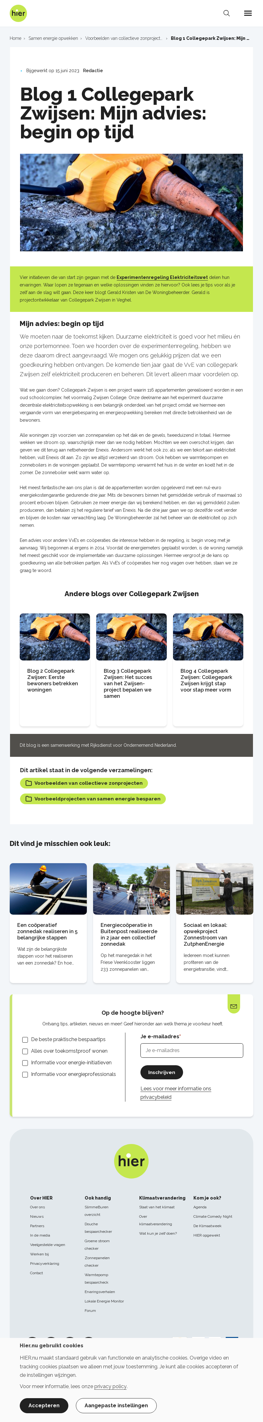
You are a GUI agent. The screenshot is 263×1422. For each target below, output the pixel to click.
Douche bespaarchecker (98, 1228)
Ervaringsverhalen (100, 1292)
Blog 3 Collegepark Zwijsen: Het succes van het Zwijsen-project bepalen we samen (128, 683)
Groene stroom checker (97, 1245)
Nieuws (37, 1216)
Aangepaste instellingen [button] (116, 1406)
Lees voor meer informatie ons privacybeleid (175, 1093)
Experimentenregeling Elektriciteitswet (162, 277)
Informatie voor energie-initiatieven (71, 1063)
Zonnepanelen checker (97, 1262)
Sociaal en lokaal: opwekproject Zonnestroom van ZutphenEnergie (205, 934)
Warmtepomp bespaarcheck (96, 1279)
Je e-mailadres (159, 1037)
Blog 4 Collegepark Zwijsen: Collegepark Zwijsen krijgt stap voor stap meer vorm (206, 680)
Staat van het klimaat (157, 1207)
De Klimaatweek (207, 1226)
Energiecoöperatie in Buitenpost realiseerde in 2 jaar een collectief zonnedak (129, 934)
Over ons (37, 1207)
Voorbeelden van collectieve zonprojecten (85, 783)
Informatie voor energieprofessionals (73, 1075)
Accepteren (44, 1406)
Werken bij (39, 1254)
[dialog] (131, 1380)
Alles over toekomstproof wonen (69, 1051)
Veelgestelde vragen (47, 1245)
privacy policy (110, 1386)
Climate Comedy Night (212, 1216)
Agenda (200, 1207)
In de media (40, 1235)
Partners (37, 1226)
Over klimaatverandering (155, 1220)
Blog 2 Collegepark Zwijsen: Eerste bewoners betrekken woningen (52, 680)
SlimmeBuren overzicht (96, 1211)
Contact (36, 1273)
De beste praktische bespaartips (68, 1040)
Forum (90, 1310)
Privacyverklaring (44, 1263)
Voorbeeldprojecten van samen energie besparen (95, 799)
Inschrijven (162, 1073)
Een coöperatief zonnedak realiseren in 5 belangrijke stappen (47, 931)
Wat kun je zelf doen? (158, 1233)
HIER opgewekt (206, 1235)
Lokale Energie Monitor (104, 1301)
